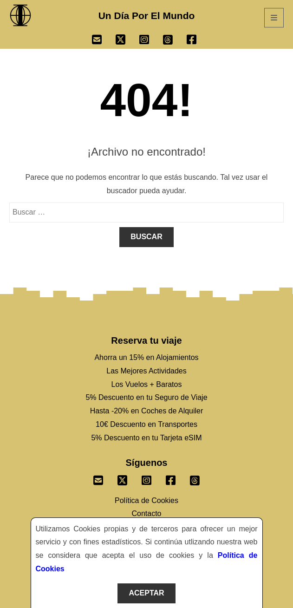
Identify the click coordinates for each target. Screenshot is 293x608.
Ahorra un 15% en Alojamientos (146, 357)
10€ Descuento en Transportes (146, 424)
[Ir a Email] (104, 41)
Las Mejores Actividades (146, 371)
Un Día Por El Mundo (146, 15)
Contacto (146, 513)
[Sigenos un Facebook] (171, 478)
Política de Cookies (146, 500)
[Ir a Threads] (175, 41)
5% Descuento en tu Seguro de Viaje (146, 397)
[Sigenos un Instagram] (147, 478)
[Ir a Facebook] (198, 41)
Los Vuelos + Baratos (146, 384)
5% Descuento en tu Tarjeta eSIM (146, 438)
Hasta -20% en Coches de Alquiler (146, 411)
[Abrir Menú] (274, 17)
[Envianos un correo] (98, 478)
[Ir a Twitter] (127, 41)
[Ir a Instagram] (151, 41)
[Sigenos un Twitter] (122, 478)
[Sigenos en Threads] (195, 478)
